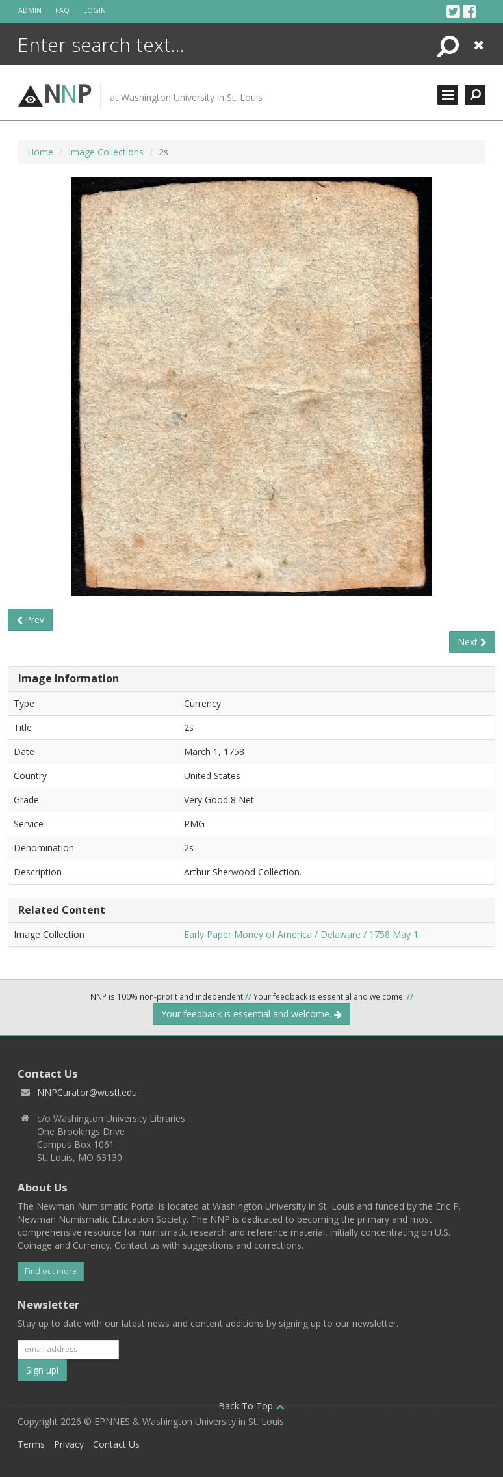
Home (40, 152)
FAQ (62, 10)
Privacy (69, 1444)
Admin (30, 10)
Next (472, 641)
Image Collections (106, 152)
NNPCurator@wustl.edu (87, 1092)
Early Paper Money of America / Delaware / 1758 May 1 (301, 934)
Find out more (51, 1271)
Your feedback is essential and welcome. (251, 1013)
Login (94, 10)
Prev (30, 619)
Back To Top (251, 1406)
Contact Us (116, 1444)
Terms (31, 1444)
